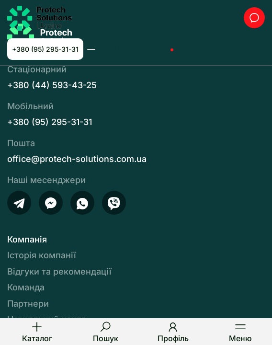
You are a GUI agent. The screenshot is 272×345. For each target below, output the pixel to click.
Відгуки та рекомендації (59, 271)
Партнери (28, 304)
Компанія (27, 239)
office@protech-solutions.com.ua (77, 159)
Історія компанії (41, 255)
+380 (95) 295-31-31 (45, 49)
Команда (26, 287)
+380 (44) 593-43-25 (133, 49)
